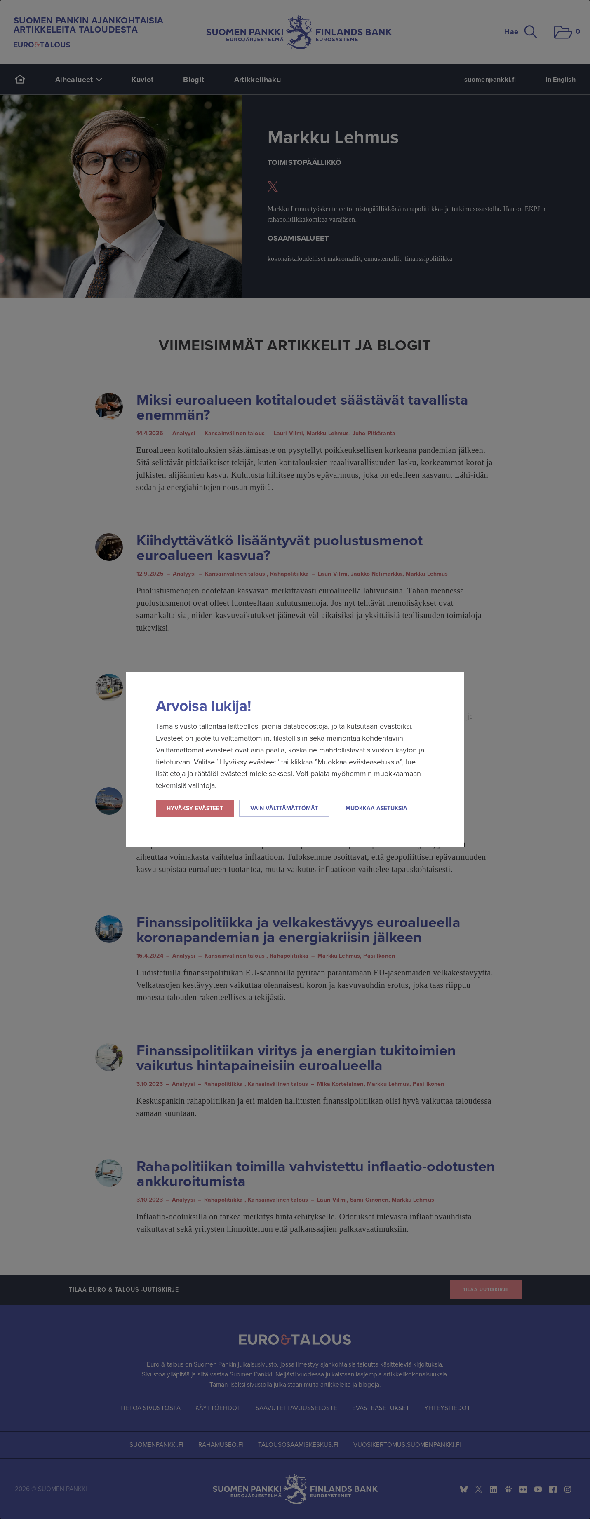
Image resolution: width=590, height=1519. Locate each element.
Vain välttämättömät (284, 808)
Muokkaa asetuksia (376, 808)
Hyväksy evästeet (195, 808)
